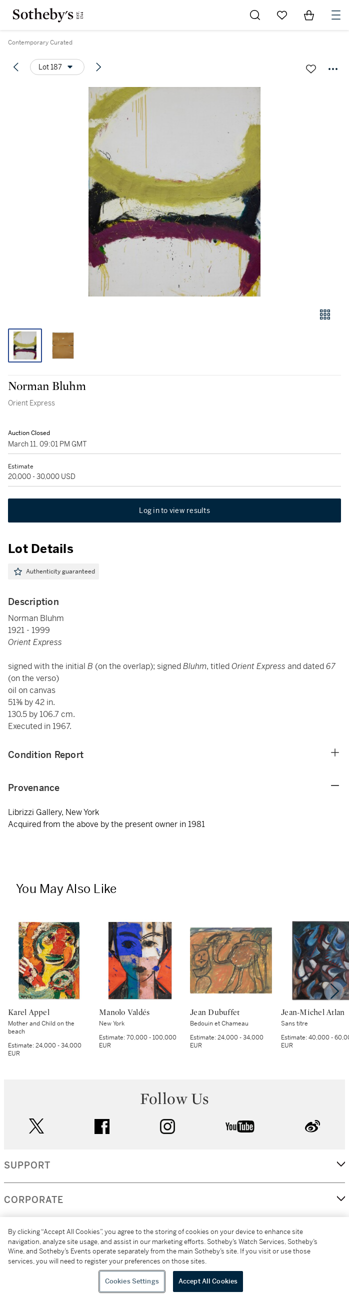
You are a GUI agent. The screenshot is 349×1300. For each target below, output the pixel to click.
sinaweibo (312, 1126)
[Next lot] (98, 67)
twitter (36, 1126)
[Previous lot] (16, 67)
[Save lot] (311, 69)
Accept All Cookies (208, 1281)
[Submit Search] (255, 15)
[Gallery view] (325, 314)
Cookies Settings (132, 1281)
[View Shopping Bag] (309, 15)
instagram (167, 1126)
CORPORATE (34, 1200)
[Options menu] (57, 67)
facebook (102, 1126)
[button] (174, 191)
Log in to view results (174, 510)
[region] (174, 1258)
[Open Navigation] (336, 15)
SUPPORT (27, 1165)
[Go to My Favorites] (282, 15)
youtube (240, 1126)
